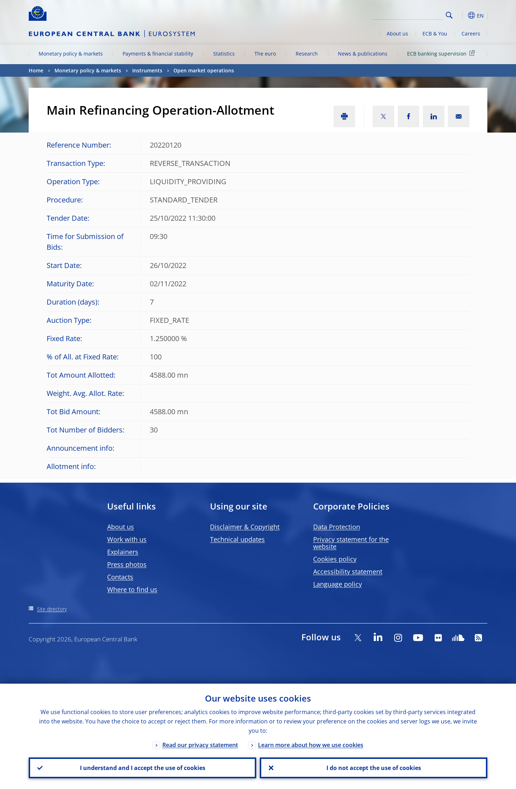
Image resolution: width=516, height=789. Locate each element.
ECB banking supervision (442, 53)
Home (36, 70)
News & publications (362, 53)
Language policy (337, 584)
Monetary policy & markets (71, 53)
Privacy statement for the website (351, 543)
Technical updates (237, 539)
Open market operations (203, 70)
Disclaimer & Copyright (245, 526)
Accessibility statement (347, 571)
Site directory (52, 609)
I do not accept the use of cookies (373, 768)
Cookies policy (335, 559)
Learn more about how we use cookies (310, 745)
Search (449, 15)
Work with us (127, 539)
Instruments (147, 70)
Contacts (120, 577)
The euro (265, 53)
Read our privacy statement (200, 745)
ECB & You (434, 33)
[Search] (407, 14)
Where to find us (132, 589)
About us (397, 33)
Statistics (224, 53)
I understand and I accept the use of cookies (142, 768)
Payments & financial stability (158, 53)
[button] (462, 15)
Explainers (122, 551)
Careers (471, 33)
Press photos (127, 564)
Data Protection (336, 526)
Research (307, 53)
